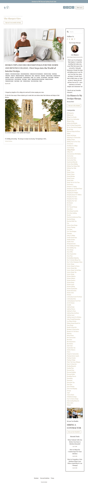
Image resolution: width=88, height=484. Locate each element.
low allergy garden (71, 321)
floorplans (69, 233)
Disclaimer (36, 478)
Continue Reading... (9, 141)
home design (56, 77)
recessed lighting (71, 372)
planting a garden (71, 358)
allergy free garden (72, 117)
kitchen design (70, 282)
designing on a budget (72, 193)
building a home (71, 139)
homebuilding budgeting (73, 258)
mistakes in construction (73, 329)
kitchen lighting (71, 286)
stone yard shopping (72, 388)
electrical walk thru (72, 221)
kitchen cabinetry (71, 276)
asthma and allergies (72, 123)
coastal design (54, 73)
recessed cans (70, 370)
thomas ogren (70, 395)
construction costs (71, 158)
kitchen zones (70, 293)
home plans (70, 256)
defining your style (28, 75)
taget (21, 81)
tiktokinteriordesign (26, 81)
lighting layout (70, 315)
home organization (71, 254)
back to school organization (74, 125)
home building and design (73, 246)
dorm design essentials (18, 77)
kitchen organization (72, 288)
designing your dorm (57, 75)
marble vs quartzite (72, 327)
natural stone (70, 335)
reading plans (70, 368)
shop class (69, 384)
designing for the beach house (74, 188)
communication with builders (74, 154)
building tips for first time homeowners (36, 73)
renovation (69, 380)
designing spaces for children (74, 195)
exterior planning (71, 227)
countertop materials (72, 162)
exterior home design (72, 225)
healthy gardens (71, 239)
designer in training (49, 75)
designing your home (72, 199)
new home (69, 339)
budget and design (71, 135)
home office (70, 252)
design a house (70, 174)
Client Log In (79, 7)
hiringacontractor (71, 244)
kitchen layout (70, 284)
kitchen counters (71, 280)
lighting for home (71, 311)
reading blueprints (71, 366)
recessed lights (71, 374)
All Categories (70, 113)
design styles (43, 75)
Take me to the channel (74, 105)
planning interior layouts (9, 81)
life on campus (24, 79)
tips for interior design (34, 81)
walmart (41, 81)
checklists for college (47, 73)
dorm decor (12, 77)
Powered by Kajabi (44, 482)
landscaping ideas (71, 299)
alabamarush (7, 73)
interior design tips (71, 272)
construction (70, 156)
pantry (68, 352)
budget (68, 133)
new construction (71, 337)
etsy (34, 77)
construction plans (71, 160)
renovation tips (71, 382)
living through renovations (73, 319)
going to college (50, 77)
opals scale (70, 346)
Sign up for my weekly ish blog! (13, 22)
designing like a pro (72, 190)
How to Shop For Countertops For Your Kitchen (75, 451)
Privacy (52, 478)
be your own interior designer (15, 73)
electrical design (71, 219)
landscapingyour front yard (73, 301)
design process (37, 75)
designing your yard (72, 201)
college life (13, 75)
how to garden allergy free (73, 260)
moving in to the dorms (49, 79)
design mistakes (71, 176)
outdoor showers (71, 350)
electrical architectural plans (74, 217)
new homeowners (71, 342)
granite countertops (72, 237)
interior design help (18, 79)
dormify (32, 77)
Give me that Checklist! (74, 432)
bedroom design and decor (25, 73)
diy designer (7, 77)
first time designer (44, 77)
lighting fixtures (71, 309)
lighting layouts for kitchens (74, 317)
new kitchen (70, 344)
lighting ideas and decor (73, 313)
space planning (16, 81)
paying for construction (73, 354)
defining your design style (20, 75)
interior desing (70, 274)
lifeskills (29, 79)
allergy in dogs (70, 121)
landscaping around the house (74, 297)
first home (38, 77)
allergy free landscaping (73, 119)
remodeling (70, 378)
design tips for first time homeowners (73, 183)
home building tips (71, 248)
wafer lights (70, 403)
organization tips (71, 348)
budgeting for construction (73, 137)
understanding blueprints (73, 401)
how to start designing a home (74, 262)
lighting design (70, 307)
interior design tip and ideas (74, 270)
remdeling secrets (71, 376)
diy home (69, 205)
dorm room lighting (26, 77)
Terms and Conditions (44, 478)
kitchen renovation (71, 290)
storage (69, 391)
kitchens (69, 295)
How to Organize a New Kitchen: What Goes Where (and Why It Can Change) (74, 462)
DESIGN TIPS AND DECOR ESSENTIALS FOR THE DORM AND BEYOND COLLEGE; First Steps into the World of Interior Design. (31, 68)
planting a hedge (71, 360)
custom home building (72, 164)
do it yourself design (72, 207)
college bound (7, 75)
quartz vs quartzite (72, 364)
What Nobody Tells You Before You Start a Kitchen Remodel (75, 442)
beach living (70, 129)
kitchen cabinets (71, 278)
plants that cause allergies (73, 362)
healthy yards (70, 242)
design (33, 75)
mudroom (69, 333)
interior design (70, 264)
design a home (70, 172)
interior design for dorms (9, 79)
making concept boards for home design (38, 79)
